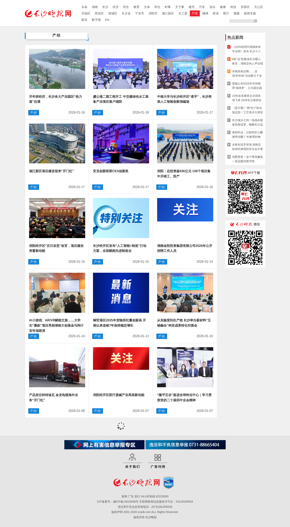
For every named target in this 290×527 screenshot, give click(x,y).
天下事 (179, 7)
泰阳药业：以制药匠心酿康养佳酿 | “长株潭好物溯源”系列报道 (247, 135)
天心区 (258, 7)
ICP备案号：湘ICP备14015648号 (117, 501)
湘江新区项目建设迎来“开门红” (51, 171)
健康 (223, 7)
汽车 (202, 7)
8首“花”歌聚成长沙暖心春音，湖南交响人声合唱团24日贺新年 (247, 61)
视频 (236, 13)
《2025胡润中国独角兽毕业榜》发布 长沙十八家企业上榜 (246, 49)
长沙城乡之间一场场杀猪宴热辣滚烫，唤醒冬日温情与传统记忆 (247, 123)
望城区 (112, 13)
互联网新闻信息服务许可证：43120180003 (166, 501)
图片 (226, 13)
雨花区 (99, 13)
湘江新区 (168, 13)
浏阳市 (153, 13)
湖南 (95, 7)
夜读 (216, 13)
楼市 (192, 7)
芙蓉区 (245, 7)
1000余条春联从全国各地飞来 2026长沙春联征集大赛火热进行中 (247, 98)
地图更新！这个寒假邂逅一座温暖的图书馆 (247, 159)
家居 (84, 19)
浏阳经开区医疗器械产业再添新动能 (118, 395)
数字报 (96, 19)
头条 (84, 7)
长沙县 (126, 13)
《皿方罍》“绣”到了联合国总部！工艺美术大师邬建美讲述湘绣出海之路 (247, 110)
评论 (157, 7)
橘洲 (205, 13)
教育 (136, 7)
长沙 (105, 7)
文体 (147, 7)
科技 (233, 7)
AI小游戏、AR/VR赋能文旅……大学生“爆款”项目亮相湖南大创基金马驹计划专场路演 (56, 325)
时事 (168, 7)
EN (107, 19)
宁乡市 (139, 13)
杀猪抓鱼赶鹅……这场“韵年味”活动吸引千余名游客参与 (247, 74)
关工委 (182, 13)
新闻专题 (250, 13)
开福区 (85, 13)
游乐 (212, 7)
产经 (195, 13)
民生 (126, 7)
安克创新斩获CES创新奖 (110, 171)
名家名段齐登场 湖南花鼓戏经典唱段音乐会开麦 (247, 147)
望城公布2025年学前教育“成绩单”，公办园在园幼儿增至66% (247, 86)
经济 (116, 7)
